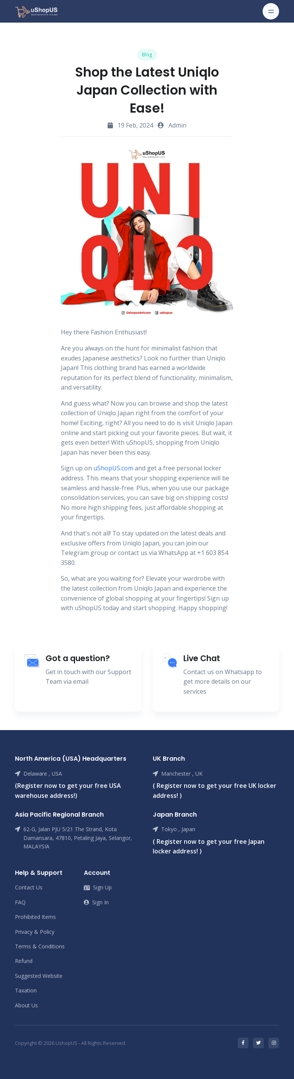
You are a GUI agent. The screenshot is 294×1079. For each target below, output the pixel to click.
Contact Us (28, 887)
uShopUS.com (113, 468)
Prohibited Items (35, 916)
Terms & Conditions (40, 946)
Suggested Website (38, 975)
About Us (26, 1005)
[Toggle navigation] (271, 11)
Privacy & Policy (34, 931)
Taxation (26, 990)
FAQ (20, 902)
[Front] (36, 11)
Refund (24, 960)
